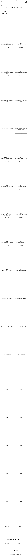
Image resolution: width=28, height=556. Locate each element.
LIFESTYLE (20, 7)
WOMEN (11, 7)
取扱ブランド (7, 543)
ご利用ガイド (19, 543)
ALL (6, 7)
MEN (8, 7)
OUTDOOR (16, 7)
